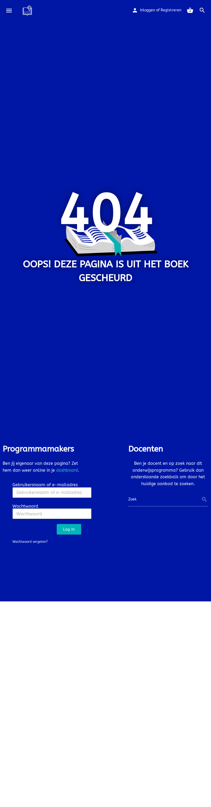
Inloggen (147, 10)
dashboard (67, 470)
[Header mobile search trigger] (202, 10)
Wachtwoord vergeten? (30, 542)
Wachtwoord (25, 506)
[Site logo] (28, 10)
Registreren (171, 10)
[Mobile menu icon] (9, 10)
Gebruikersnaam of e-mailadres (45, 484)
